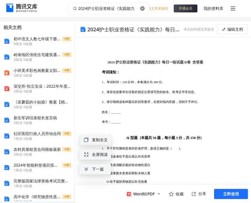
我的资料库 (213, 8)
